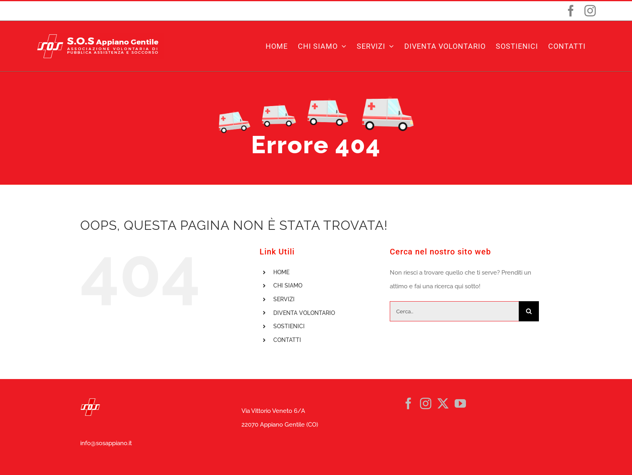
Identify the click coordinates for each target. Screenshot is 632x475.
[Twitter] (443, 403)
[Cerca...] (454, 311)
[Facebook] (408, 403)
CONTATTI (287, 340)
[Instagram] (425, 403)
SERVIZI (284, 299)
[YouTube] (460, 403)
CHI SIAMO (287, 285)
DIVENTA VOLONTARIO (304, 313)
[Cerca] (529, 311)
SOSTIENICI (289, 326)
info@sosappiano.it (106, 443)
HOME (281, 272)
